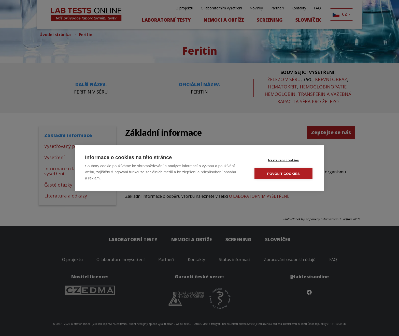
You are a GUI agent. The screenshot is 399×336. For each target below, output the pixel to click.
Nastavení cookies (283, 160)
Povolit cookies (283, 173)
